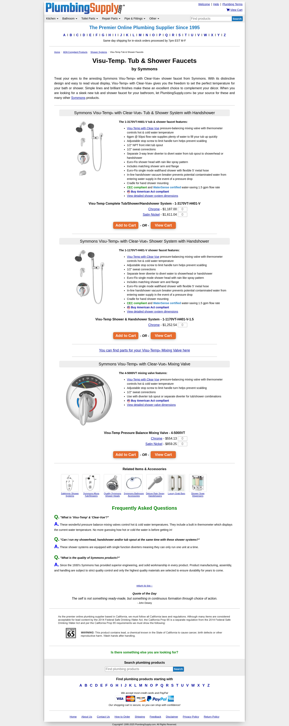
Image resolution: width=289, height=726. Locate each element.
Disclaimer (172, 716)
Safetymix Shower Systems (70, 485)
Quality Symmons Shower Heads (112, 485)
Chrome (154, 209)
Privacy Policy (191, 716)
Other (154, 18)
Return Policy (211, 716)
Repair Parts (111, 18)
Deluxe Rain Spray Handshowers (155, 485)
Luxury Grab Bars (176, 484)
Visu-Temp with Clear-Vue (143, 128)
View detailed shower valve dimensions (151, 404)
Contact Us (103, 716)
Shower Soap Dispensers (198, 485)
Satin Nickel (151, 214)
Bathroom (69, 18)
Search (237, 18)
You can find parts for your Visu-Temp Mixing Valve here (144, 350)
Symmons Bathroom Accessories (134, 485)
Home (73, 716)
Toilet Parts (89, 18)
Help (216, 4)
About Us (86, 716)
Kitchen (52, 18)
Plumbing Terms (232, 4)
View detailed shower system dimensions (152, 195)
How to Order (122, 716)
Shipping (140, 716)
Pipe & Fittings (134, 18)
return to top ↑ (144, 585)
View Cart (163, 225)
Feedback (155, 716)
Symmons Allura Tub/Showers (91, 485)
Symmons (78, 97)
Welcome (204, 4)
